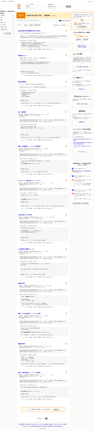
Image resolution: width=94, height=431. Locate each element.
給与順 (30, 25)
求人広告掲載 (11, 1)
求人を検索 (3, 1)
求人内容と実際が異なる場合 (35, 426)
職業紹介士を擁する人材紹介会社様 (55, 426)
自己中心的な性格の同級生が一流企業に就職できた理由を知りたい (82, 143)
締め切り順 (37, 25)
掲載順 (25, 25)
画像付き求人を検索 (66, 20)
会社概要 (51, 424)
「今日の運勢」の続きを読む (82, 66)
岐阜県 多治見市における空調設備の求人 (83, 170)
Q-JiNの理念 (27, 424)
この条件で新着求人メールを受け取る (80, 203)
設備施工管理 (21, 283)
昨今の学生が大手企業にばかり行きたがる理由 (82, 139)
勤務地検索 (50, 4)
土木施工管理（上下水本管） (25, 214)
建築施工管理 (21, 343)
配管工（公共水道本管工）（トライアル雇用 (29, 313)
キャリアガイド (25, 426)
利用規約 (65, 424)
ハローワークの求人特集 (43, 424)
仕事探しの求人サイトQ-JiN (19, 6)
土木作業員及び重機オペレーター (26, 249)
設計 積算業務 (22, 112)
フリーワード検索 (29, 4)
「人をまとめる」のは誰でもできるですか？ (82, 146)
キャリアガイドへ (82, 151)
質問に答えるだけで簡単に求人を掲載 (82, 46)
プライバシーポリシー (57, 424)
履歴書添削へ (82, 121)
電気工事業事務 (22, 81)
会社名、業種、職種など (30, 8)
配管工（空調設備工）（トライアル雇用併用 (29, 146)
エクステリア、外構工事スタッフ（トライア (29, 180)
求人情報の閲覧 (21, 424)
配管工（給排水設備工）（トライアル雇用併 (29, 372)
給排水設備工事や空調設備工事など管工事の (29, 30)
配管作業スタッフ (22, 55)
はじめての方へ (34, 424)
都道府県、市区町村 (52, 8)
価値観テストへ (82, 89)
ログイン (90, 1)
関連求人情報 (49, 49)
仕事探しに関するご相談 (82, 103)
